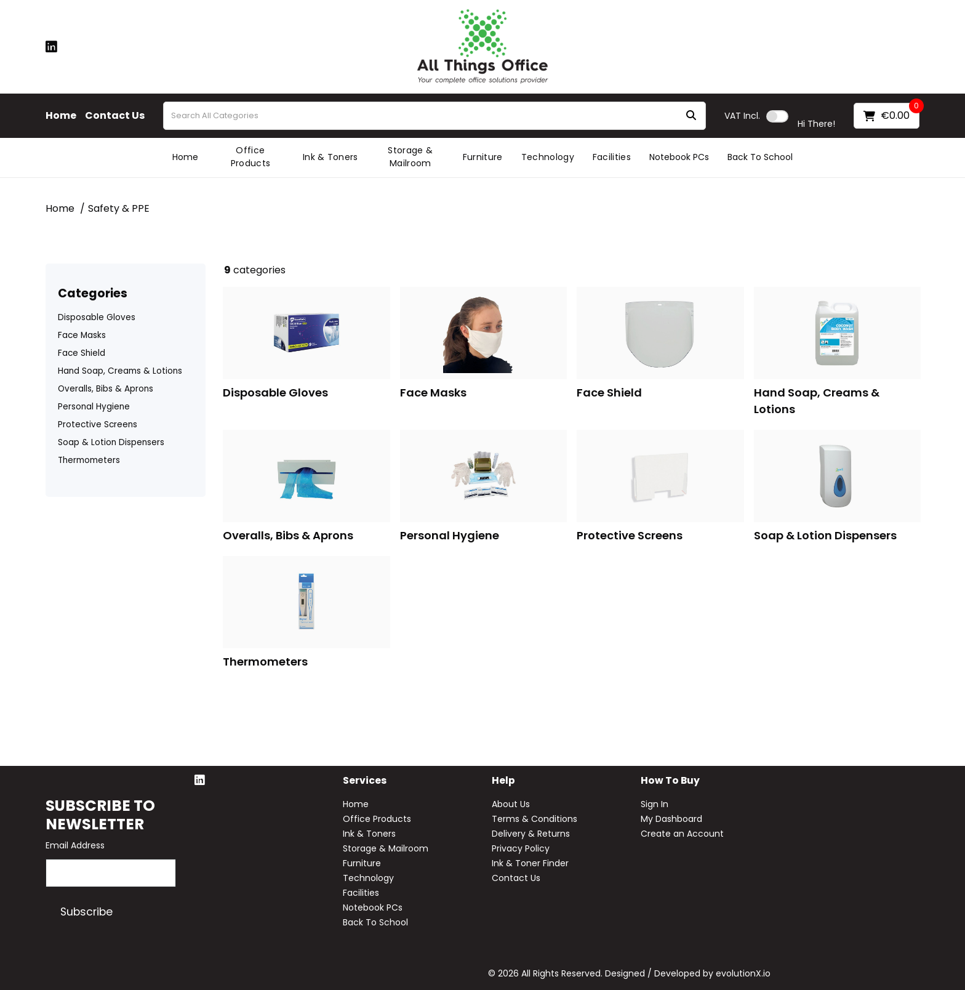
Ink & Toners (330, 157)
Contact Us (115, 116)
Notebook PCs (679, 157)
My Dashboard (671, 819)
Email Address (75, 845)
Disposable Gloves (96, 317)
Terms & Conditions (534, 819)
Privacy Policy (521, 848)
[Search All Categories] (434, 116)
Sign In (654, 804)
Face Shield (81, 353)
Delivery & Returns (531, 833)
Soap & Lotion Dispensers (111, 442)
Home (61, 116)
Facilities (612, 157)
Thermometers (89, 460)
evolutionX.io (743, 973)
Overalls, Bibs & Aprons (105, 389)
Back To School (760, 157)
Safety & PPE (119, 208)
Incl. (742, 116)
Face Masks (82, 335)
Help (503, 781)
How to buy (670, 781)
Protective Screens (97, 424)
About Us (511, 804)
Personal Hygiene (94, 406)
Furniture (483, 157)
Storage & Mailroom (410, 156)
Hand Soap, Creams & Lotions (120, 371)
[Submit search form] (691, 116)
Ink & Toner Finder (530, 863)
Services (364, 781)
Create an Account (682, 833)
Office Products (251, 156)
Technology (547, 157)
